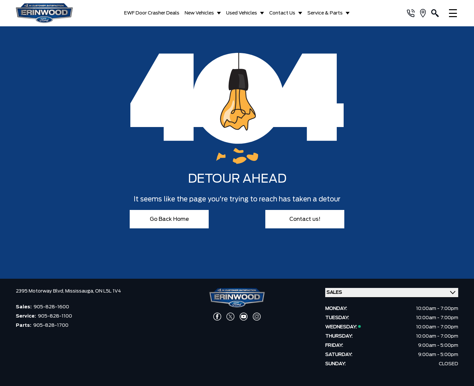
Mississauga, (80, 291)
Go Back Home (169, 219)
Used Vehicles (241, 13)
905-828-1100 (55, 316)
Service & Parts (325, 13)
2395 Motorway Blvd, (40, 291)
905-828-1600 (51, 307)
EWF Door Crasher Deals (151, 13)
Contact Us (282, 13)
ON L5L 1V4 (108, 291)
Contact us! (305, 219)
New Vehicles (199, 13)
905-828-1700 (50, 325)
